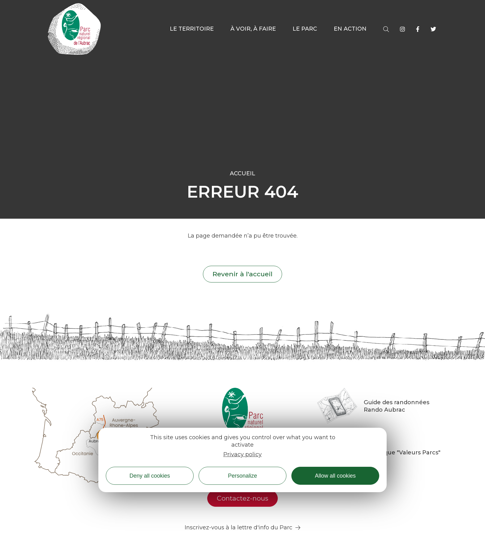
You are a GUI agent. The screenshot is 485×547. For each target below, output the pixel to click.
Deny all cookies (149, 476)
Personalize (242, 476)
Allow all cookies (335, 476)
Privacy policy (242, 454)
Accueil (242, 173)
